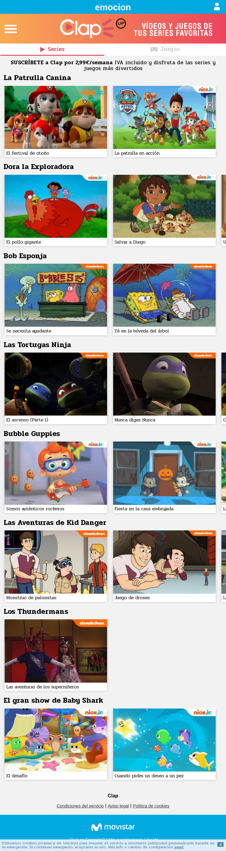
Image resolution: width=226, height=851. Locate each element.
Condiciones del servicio (80, 806)
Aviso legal (118, 806)
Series (52, 49)
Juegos (165, 49)
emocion (113, 7)
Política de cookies (151, 806)
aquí (179, 847)
